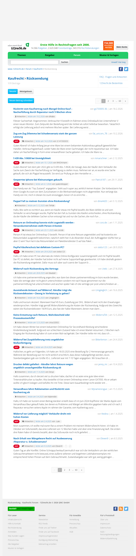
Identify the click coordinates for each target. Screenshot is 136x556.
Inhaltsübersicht (15, 520)
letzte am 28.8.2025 (36, 273)
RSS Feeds (43, 524)
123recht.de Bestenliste (111, 83)
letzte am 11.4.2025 (36, 372)
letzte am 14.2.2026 (44, 141)
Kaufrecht (38, 69)
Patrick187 (101, 180)
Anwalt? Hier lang (118, 62)
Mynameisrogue (99, 389)
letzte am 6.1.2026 (44, 184)
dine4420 (102, 201)
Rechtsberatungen (90, 48)
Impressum (105, 524)
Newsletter (43, 520)
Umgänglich (101, 290)
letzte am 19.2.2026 (36, 117)
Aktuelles (73, 528)
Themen (21, 55)
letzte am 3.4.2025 (36, 397)
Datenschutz (105, 528)
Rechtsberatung (14, 528)
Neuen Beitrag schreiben (21, 101)
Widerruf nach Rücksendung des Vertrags (35, 269)
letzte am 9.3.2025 (44, 446)
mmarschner (101, 158)
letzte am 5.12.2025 (36, 206)
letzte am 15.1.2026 (44, 163)
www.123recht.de (16, 69)
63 (120, 101)
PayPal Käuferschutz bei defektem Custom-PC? (38, 247)
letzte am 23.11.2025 (45, 230)
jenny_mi (102, 364)
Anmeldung (74, 520)
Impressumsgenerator (48, 536)
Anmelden (12, 532)
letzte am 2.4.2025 (44, 421)
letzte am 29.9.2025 (44, 252)
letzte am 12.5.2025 (36, 323)
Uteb (104, 269)
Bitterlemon (101, 340)
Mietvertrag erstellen (47, 544)
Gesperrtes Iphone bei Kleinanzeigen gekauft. (38, 180)
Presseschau (13, 540)
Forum (77, 55)
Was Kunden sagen (16, 536)
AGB (71, 532)
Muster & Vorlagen (109, 55)
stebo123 (102, 247)
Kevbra (105, 414)
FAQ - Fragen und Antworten (113, 77)
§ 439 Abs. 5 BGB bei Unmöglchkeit (32, 158)
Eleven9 (104, 438)
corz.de (103, 223)
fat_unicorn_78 (100, 134)
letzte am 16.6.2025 (36, 298)
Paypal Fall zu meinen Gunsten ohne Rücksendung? (41, 201)
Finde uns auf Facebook (49, 532)
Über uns (104, 520)
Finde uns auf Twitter (48, 528)
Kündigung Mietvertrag (48, 540)
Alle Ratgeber (13, 544)
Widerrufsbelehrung (108, 539)
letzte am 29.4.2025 (44, 347)
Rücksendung (37, 78)
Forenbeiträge (65, 48)
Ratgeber (42, 48)
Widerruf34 (101, 315)
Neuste (12, 91)
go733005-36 (100, 109)
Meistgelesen (26, 91)
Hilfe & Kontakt (14, 524)
